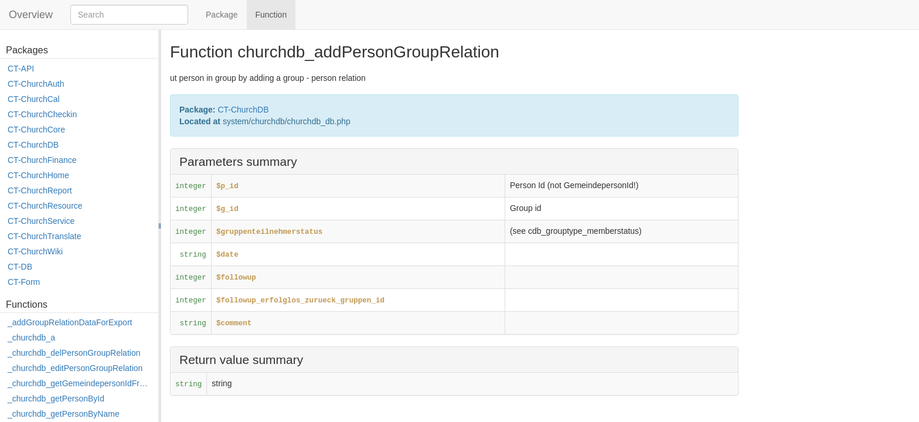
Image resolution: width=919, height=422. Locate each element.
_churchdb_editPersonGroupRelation (75, 368)
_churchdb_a (31, 337)
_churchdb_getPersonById (56, 398)
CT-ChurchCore (36, 129)
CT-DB (20, 266)
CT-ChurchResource (45, 205)
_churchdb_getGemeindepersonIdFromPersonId (80, 383)
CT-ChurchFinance (42, 160)
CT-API (21, 68)
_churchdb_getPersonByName (64, 413)
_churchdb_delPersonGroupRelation (74, 353)
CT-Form (24, 282)
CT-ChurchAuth (36, 84)
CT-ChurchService (41, 221)
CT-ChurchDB (33, 144)
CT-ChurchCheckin (42, 114)
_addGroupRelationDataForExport (70, 322)
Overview (31, 15)
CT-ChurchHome (38, 175)
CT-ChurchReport (40, 190)
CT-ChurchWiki (35, 251)
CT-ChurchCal (34, 99)
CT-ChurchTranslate (44, 236)
